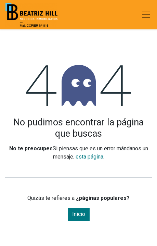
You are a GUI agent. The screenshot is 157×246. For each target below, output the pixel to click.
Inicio (78, 214)
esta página (89, 156)
